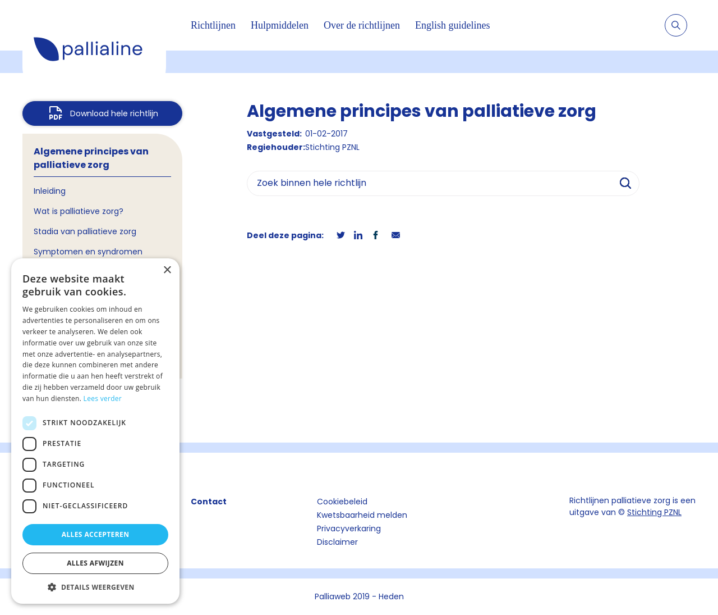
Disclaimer (337, 542)
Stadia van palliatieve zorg (85, 231)
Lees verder (103, 398)
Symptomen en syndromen (88, 251)
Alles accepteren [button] (96, 534)
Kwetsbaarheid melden (362, 515)
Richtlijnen (213, 25)
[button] (95, 587)
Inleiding (50, 191)
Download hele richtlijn (114, 113)
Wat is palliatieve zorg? (78, 211)
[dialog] (95, 431)
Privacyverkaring (349, 528)
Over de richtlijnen (362, 25)
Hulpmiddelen (280, 25)
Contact (209, 501)
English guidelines (452, 25)
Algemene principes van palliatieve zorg (91, 158)
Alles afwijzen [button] (95, 563)
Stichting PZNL (654, 512)
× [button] (167, 270)
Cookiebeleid (342, 501)
